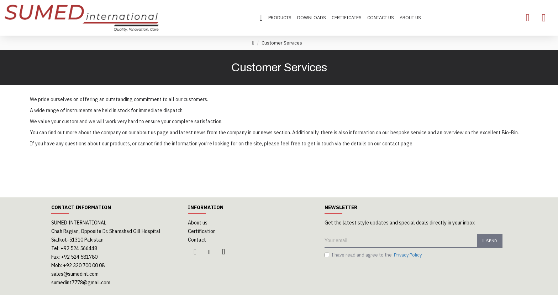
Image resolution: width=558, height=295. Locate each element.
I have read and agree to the (374, 255)
